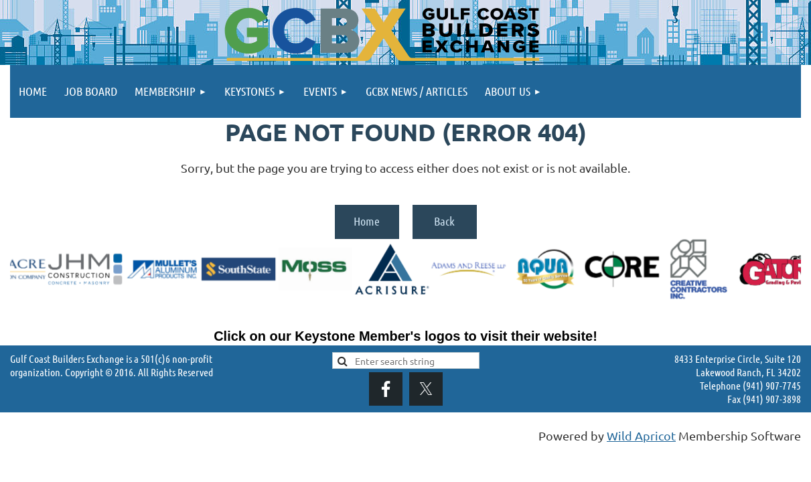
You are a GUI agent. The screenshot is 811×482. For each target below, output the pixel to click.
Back (444, 221)
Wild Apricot (641, 435)
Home (367, 221)
